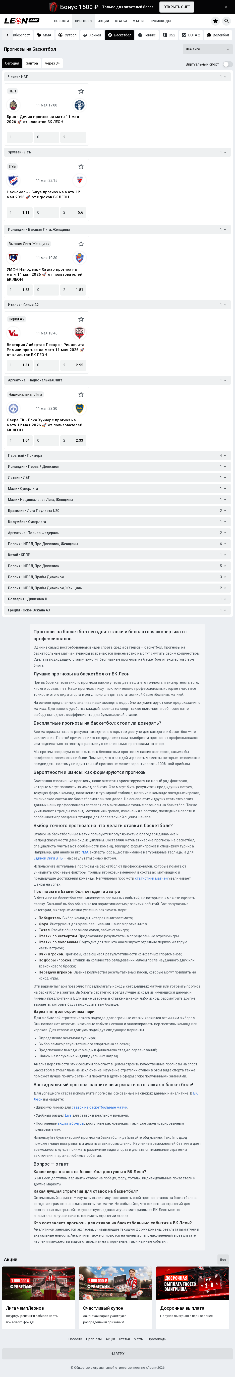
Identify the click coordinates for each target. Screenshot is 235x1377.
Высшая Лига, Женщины (29, 244)
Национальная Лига (25, 394)
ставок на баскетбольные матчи (99, 1107)
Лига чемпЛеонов (25, 1308)
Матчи (138, 21)
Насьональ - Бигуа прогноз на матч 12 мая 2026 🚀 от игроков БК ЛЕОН (43, 194)
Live (68, 1115)
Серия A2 (16, 319)
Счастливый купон (103, 1308)
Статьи (121, 21)
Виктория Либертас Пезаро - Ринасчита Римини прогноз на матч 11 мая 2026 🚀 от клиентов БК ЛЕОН (46, 349)
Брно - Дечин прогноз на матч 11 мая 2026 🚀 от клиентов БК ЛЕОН (43, 119)
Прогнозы (83, 21)
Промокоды (160, 21)
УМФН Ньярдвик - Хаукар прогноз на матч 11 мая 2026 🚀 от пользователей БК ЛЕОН (44, 274)
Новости (61, 21)
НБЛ (12, 91)
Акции (103, 21)
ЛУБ (12, 166)
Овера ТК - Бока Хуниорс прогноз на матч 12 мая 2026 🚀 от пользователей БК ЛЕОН (44, 425)
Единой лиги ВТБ (48, 858)
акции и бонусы (70, 1123)
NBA (85, 852)
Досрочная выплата (182, 1308)
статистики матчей (151, 878)
